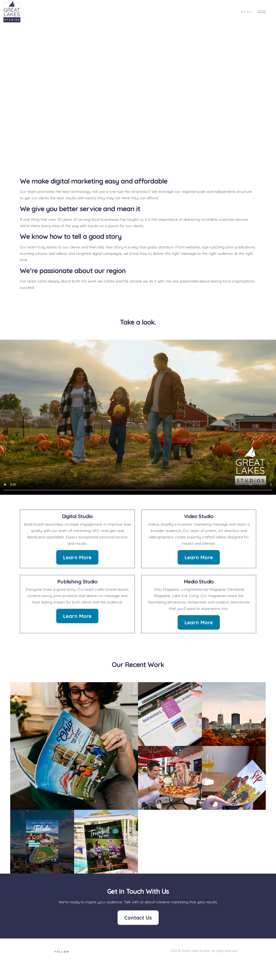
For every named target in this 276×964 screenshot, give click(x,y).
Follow (62, 951)
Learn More (77, 557)
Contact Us (138, 917)
